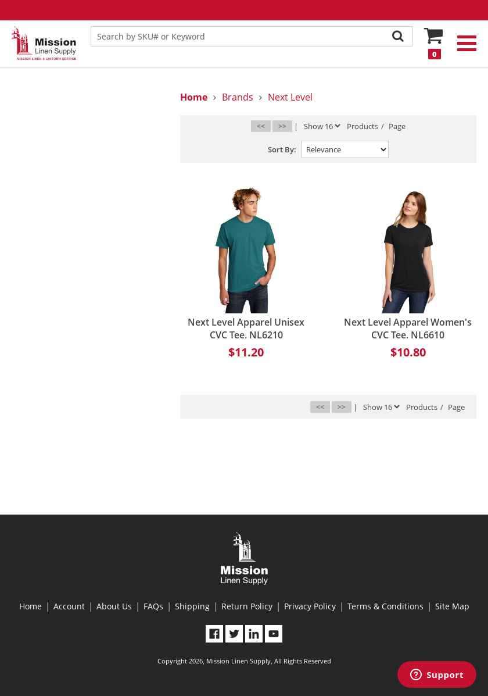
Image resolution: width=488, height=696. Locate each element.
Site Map (452, 606)
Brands (237, 97)
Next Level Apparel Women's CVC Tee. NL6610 (408, 328)
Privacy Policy (310, 606)
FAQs (153, 606)
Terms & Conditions (385, 606)
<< (261, 126)
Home (30, 606)
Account (69, 606)
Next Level (290, 97)
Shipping (192, 606)
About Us (114, 606)
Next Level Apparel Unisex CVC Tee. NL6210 (246, 328)
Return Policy (246, 606)
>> (282, 126)
